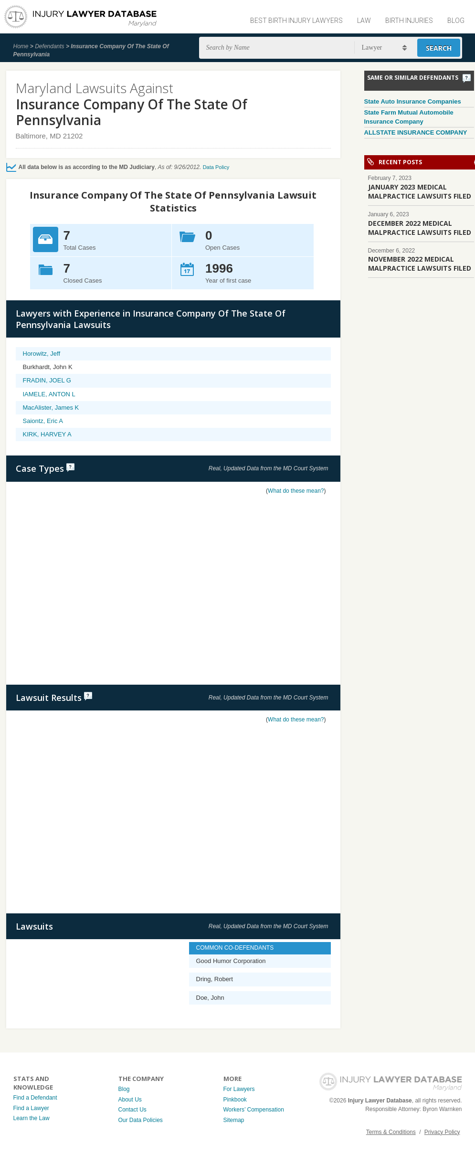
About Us (130, 1099)
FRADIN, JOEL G (47, 380)
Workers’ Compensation (253, 1109)
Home (21, 46)
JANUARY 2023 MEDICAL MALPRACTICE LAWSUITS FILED (419, 191)
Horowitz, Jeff (42, 353)
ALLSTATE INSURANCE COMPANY (415, 132)
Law (364, 20)
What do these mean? (296, 490)
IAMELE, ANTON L (49, 394)
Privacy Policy (442, 1132)
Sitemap (233, 1120)
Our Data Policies (140, 1120)
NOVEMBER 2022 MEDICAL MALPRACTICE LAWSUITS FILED (419, 263)
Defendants (49, 46)
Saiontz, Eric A (43, 420)
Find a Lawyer (31, 1108)
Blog (455, 20)
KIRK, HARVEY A (47, 434)
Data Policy (216, 167)
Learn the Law (31, 1118)
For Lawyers (239, 1089)
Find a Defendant (35, 1097)
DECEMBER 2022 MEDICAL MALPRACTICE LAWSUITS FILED (419, 228)
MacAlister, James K (51, 407)
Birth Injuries (409, 20)
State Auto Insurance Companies (412, 101)
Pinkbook (235, 1099)
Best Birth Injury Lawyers (296, 20)
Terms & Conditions (391, 1132)
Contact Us (132, 1109)
